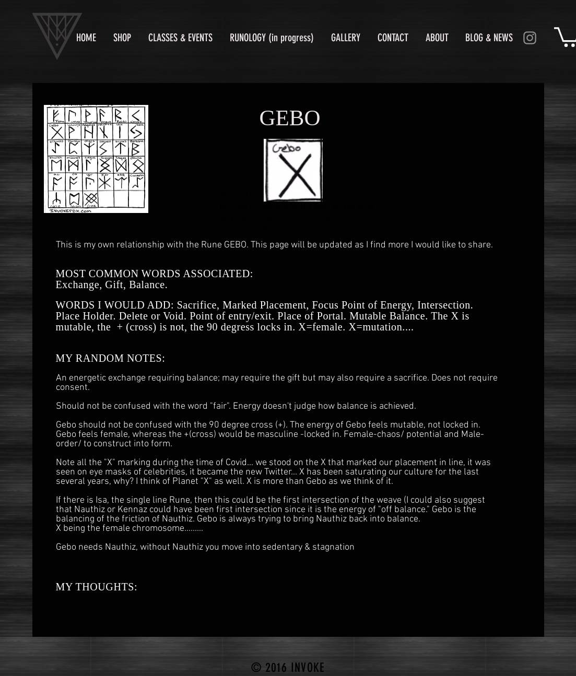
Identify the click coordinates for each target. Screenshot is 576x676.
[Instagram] (529, 37)
